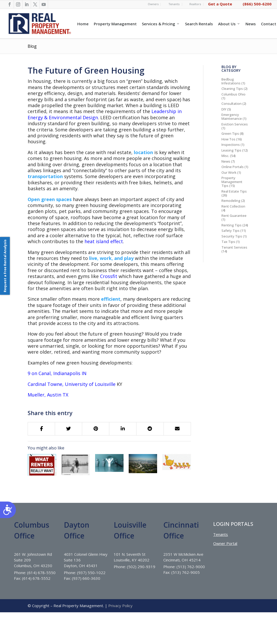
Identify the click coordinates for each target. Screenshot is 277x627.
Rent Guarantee (234, 215)
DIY (223, 109)
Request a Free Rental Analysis (5, 266)
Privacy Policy (120, 620)
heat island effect (103, 241)
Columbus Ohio (233, 94)
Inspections (230, 144)
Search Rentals (199, 23)
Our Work (228, 172)
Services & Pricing (161, 23)
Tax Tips (228, 241)
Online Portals (232, 166)
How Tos (228, 139)
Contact (268, 23)
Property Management (115, 23)
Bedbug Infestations (231, 81)
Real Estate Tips (234, 191)
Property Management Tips (231, 182)
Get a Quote (220, 3)
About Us (229, 23)
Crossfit (108, 276)
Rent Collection (233, 206)
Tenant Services (234, 247)
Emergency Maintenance (231, 116)
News (250, 23)
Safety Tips (230, 230)
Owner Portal (225, 557)
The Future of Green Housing (86, 70)
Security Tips (231, 236)
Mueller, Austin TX (48, 395)
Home (83, 23)
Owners (153, 4)
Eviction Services (234, 124)
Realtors (195, 4)
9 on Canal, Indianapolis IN (57, 373)
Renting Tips (231, 225)
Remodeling (230, 200)
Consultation (231, 103)
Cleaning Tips (232, 88)
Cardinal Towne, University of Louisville (72, 384)
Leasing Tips (231, 150)
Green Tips (230, 133)
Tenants (174, 4)
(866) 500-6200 (257, 3)
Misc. (225, 155)
